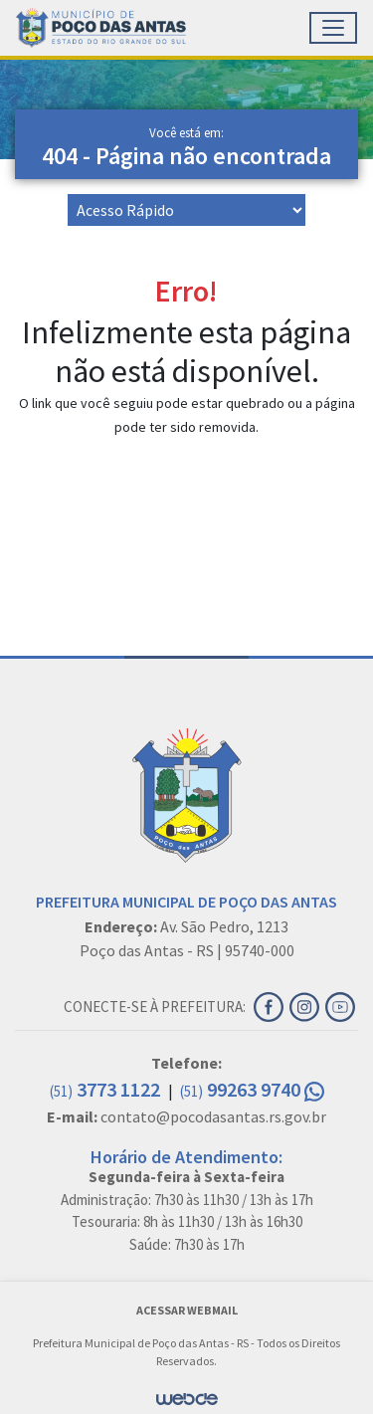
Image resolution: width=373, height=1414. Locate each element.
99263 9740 (252, 1089)
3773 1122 (107, 1089)
